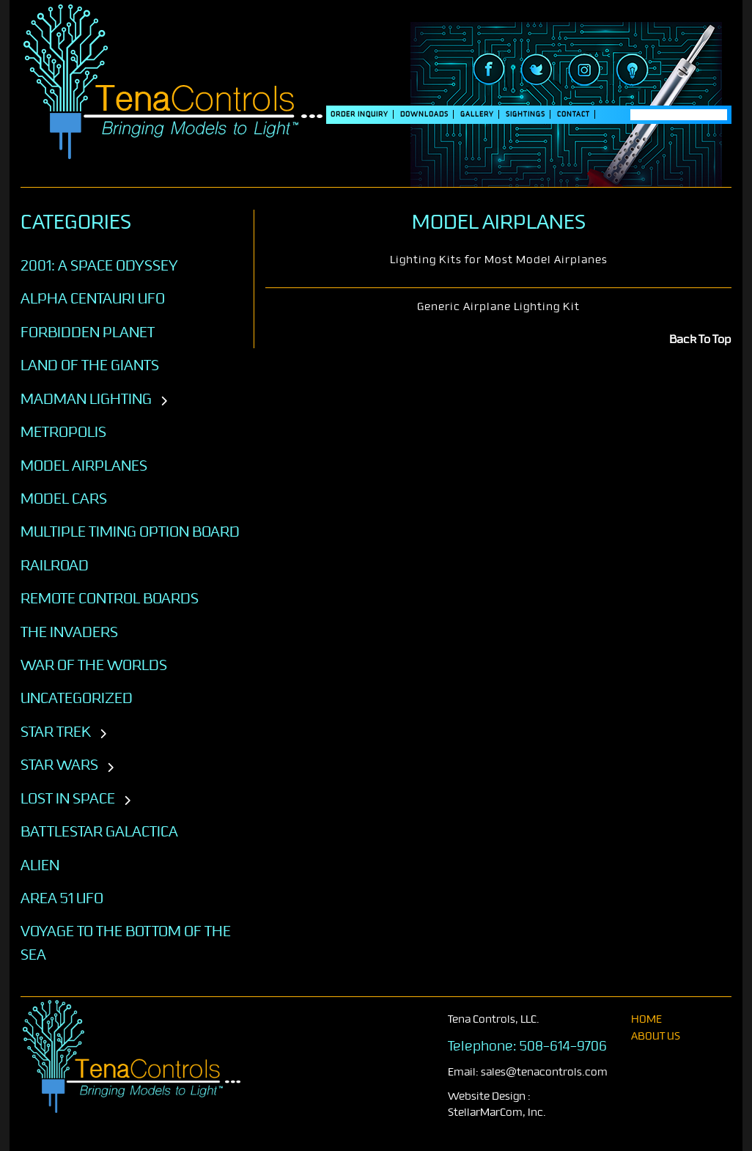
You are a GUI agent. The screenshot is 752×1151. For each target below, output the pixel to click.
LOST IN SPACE (68, 798)
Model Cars (64, 498)
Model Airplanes (84, 465)
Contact (573, 114)
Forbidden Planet (88, 332)
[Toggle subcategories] (164, 402)
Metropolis (63, 431)
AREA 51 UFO (62, 898)
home (646, 1019)
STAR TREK (56, 731)
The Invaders (69, 631)
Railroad (55, 565)
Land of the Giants (90, 365)
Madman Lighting (86, 398)
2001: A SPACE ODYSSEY (99, 265)
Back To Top (700, 339)
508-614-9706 (563, 1046)
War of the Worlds (94, 664)
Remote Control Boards (110, 598)
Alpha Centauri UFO (93, 298)
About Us (655, 1036)
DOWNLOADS (424, 114)
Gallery (477, 114)
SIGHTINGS (525, 114)
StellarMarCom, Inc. (497, 1112)
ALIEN (40, 865)
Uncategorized (77, 697)
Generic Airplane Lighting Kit (498, 307)
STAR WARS (59, 764)
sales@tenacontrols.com (544, 1072)
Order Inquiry (359, 114)
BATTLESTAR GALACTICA (99, 831)
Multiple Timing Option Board (130, 531)
